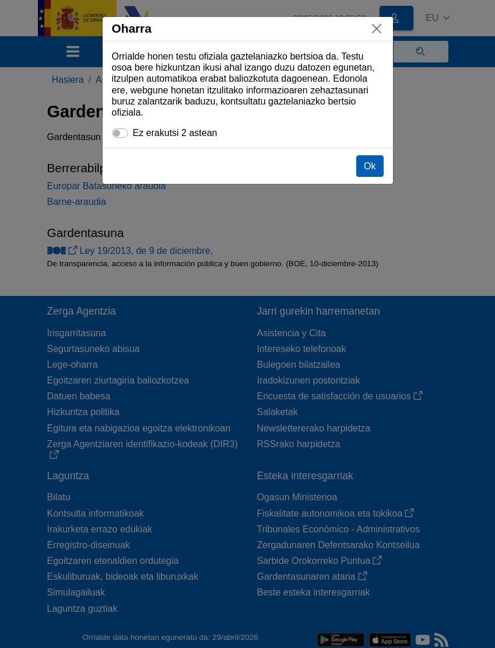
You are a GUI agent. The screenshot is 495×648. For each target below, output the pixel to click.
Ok (369, 166)
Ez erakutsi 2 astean (175, 133)
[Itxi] (376, 28)
